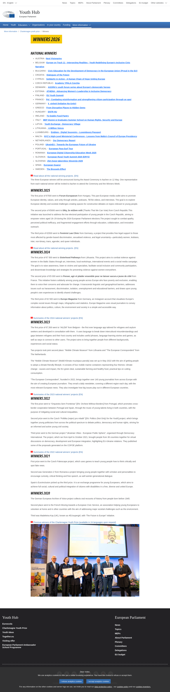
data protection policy (103, 689)
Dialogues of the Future (58, 75)
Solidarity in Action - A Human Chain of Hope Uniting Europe (75, 79)
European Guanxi (52, 165)
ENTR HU (52, 112)
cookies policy (123, 689)
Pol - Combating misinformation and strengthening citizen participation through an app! (88, 99)
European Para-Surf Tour (61, 148)
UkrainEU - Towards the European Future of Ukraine (71, 144)
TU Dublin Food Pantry (58, 116)
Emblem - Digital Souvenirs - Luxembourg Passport (76, 132)
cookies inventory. (143, 689)
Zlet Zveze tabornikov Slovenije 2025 (65, 161)
